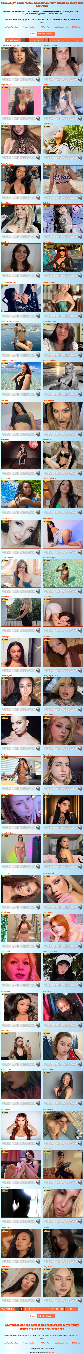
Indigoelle (5, 1030)
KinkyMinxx (5, 1188)
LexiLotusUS (48, 124)
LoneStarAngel (7, 558)
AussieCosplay (7, 519)
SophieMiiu (5, 478)
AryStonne (5, 755)
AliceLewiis (47, 596)
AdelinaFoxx (6, 1069)
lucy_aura (5, 124)
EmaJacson (5, 1110)
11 (67, 40)
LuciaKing (5, 242)
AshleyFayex (48, 794)
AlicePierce (47, 1149)
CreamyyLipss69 (49, 321)
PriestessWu (6, 1228)
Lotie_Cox (5, 873)
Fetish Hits (50, 1353)
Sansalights (5, 637)
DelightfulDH (6, 951)
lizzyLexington (48, 242)
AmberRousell (48, 873)
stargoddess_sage (50, 951)
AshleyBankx (48, 755)
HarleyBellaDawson (8, 833)
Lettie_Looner (48, 400)
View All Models (13, 40)
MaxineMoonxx (49, 715)
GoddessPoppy (49, 282)
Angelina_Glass (7, 85)
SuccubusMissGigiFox (10, 46)
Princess (46, 637)
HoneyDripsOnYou (50, 676)
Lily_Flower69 (48, 1267)
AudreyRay (5, 991)
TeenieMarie (47, 439)
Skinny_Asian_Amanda (10, 321)
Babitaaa (46, 1188)
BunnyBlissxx (6, 203)
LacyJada (47, 85)
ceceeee (46, 1030)
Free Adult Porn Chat (10, 27)
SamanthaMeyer (49, 558)
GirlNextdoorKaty (50, 46)
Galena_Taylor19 (49, 478)
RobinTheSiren (7, 164)
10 (63, 40)
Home (32, 34)
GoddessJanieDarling (9, 360)
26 (77, 40)
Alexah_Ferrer (6, 912)
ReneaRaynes (6, 676)
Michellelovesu (7, 794)
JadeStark (47, 203)
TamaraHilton (48, 519)
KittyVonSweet (49, 912)
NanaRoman (48, 1110)
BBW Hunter (76, 27)
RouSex (46, 1228)
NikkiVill (4, 1149)
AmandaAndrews (50, 360)
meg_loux (5, 400)
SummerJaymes (49, 164)
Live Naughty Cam (61, 27)
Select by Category (46, 34)
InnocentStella (6, 596)
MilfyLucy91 (5, 1267)
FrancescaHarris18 (8, 282)
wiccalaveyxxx (49, 833)
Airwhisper (47, 991)
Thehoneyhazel (49, 1069)
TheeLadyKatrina (8, 715)
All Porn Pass (45, 27)
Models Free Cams (29, 27)
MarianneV (5, 439)
